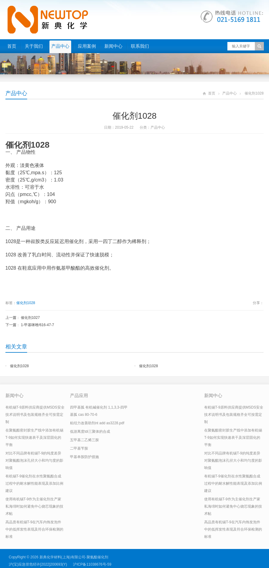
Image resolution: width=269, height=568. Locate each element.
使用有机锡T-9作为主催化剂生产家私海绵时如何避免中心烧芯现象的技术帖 (34, 506)
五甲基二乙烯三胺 (84, 440)
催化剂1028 (25, 303)
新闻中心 (113, 46)
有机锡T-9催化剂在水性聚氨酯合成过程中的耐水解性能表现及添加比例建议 (34, 483)
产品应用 (79, 395)
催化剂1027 (30, 318)
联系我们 (140, 46)
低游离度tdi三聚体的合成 (90, 431)
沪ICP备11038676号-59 (92, 564)
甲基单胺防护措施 (84, 457)
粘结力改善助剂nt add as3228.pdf (97, 423)
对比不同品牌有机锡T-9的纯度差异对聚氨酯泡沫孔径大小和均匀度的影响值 (34, 460)
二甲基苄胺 (79, 448)
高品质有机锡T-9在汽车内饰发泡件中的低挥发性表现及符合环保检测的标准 (34, 529)
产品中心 (60, 46)
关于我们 (34, 46)
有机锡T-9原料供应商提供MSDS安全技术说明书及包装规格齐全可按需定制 (35, 414)
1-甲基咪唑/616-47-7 (37, 325)
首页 (11, 46)
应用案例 (87, 46)
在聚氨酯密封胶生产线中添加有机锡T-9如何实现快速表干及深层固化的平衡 (34, 437)
